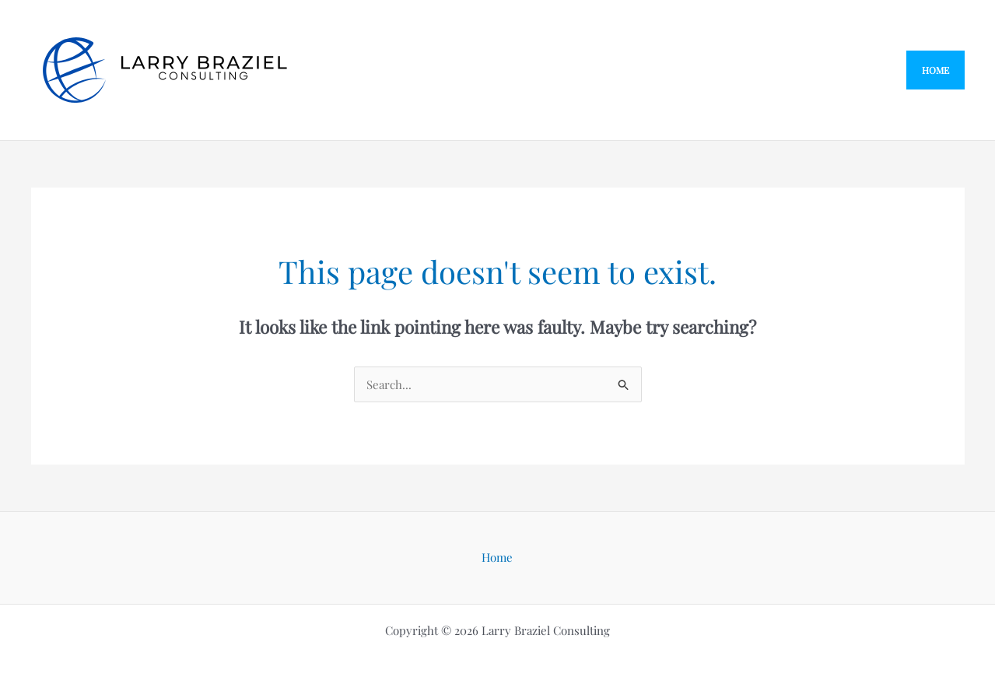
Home (497, 557)
